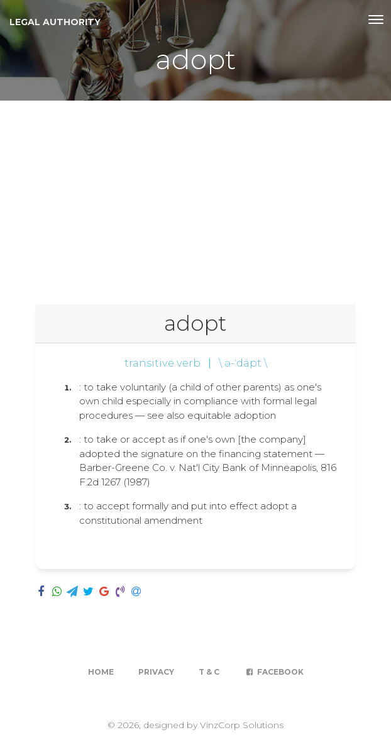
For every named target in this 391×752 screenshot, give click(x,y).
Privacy (156, 672)
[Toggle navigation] (376, 19)
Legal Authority (55, 22)
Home (101, 672)
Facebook (274, 672)
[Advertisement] (195, 195)
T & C (209, 672)
